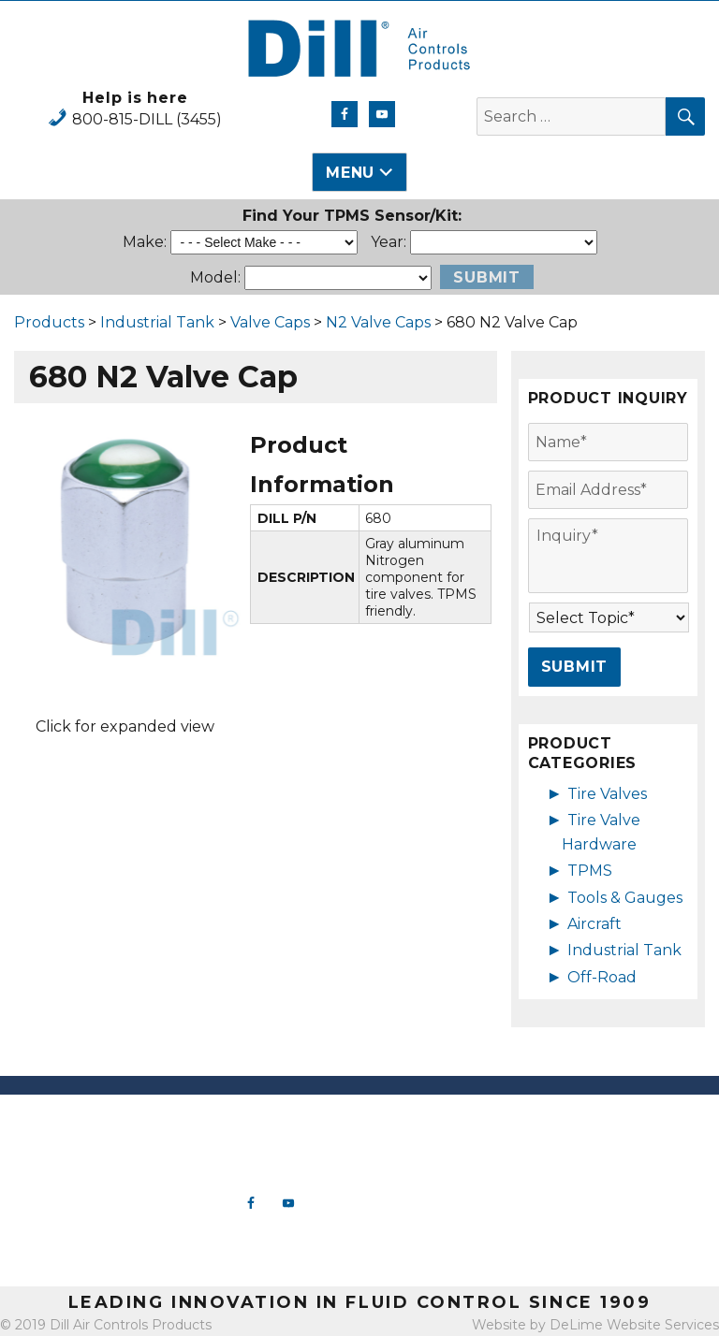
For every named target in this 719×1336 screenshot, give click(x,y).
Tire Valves (607, 794)
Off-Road (602, 977)
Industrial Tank (157, 322)
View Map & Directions (90, 1253)
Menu (350, 173)
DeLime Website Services (634, 1324)
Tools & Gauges (624, 898)
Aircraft (594, 924)
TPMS (589, 870)
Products (49, 322)
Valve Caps (270, 322)
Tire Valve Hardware (449, 1142)
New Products (449, 1123)
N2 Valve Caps (378, 322)
